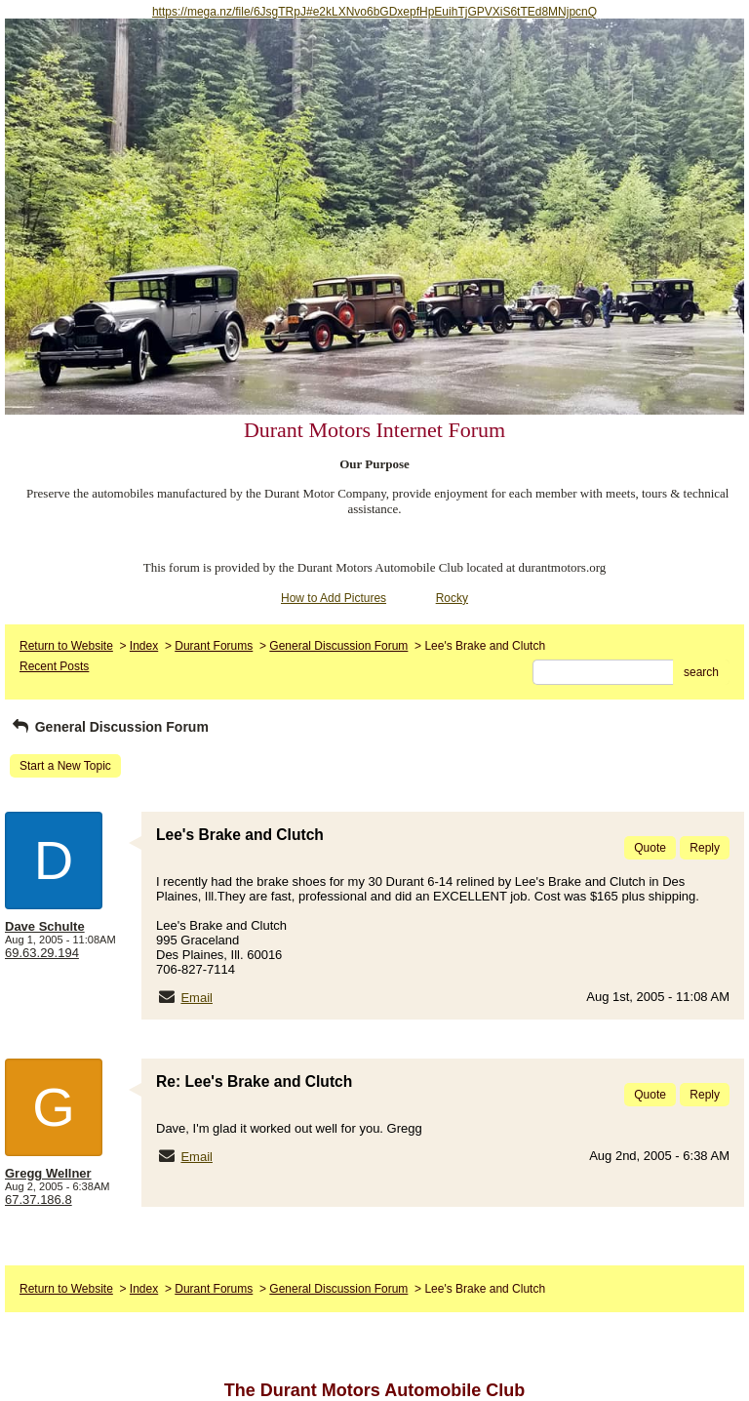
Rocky (452, 598)
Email (196, 997)
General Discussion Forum (338, 646)
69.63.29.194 (42, 952)
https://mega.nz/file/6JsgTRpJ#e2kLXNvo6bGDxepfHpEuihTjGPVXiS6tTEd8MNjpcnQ (374, 12)
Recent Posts (54, 666)
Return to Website (66, 646)
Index (144, 646)
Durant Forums (214, 646)
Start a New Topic (65, 766)
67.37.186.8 (38, 1199)
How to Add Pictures (333, 598)
